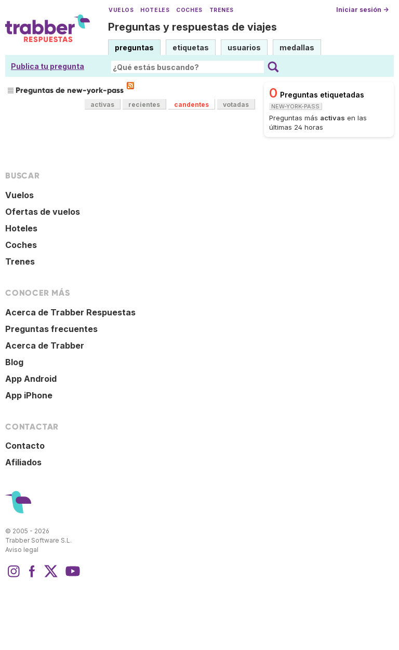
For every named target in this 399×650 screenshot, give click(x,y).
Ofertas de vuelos (42, 211)
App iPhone (28, 395)
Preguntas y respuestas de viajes (192, 27)
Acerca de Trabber (44, 345)
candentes (191, 104)
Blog (14, 362)
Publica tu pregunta (47, 66)
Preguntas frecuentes (51, 329)
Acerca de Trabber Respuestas (70, 312)
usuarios (244, 47)
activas (102, 104)
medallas (297, 47)
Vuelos (121, 10)
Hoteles (154, 10)
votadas (236, 104)
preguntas (134, 47)
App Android (31, 379)
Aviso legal (21, 550)
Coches (189, 10)
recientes (144, 104)
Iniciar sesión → (362, 9)
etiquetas (190, 47)
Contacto (25, 445)
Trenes (221, 10)
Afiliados (23, 462)
